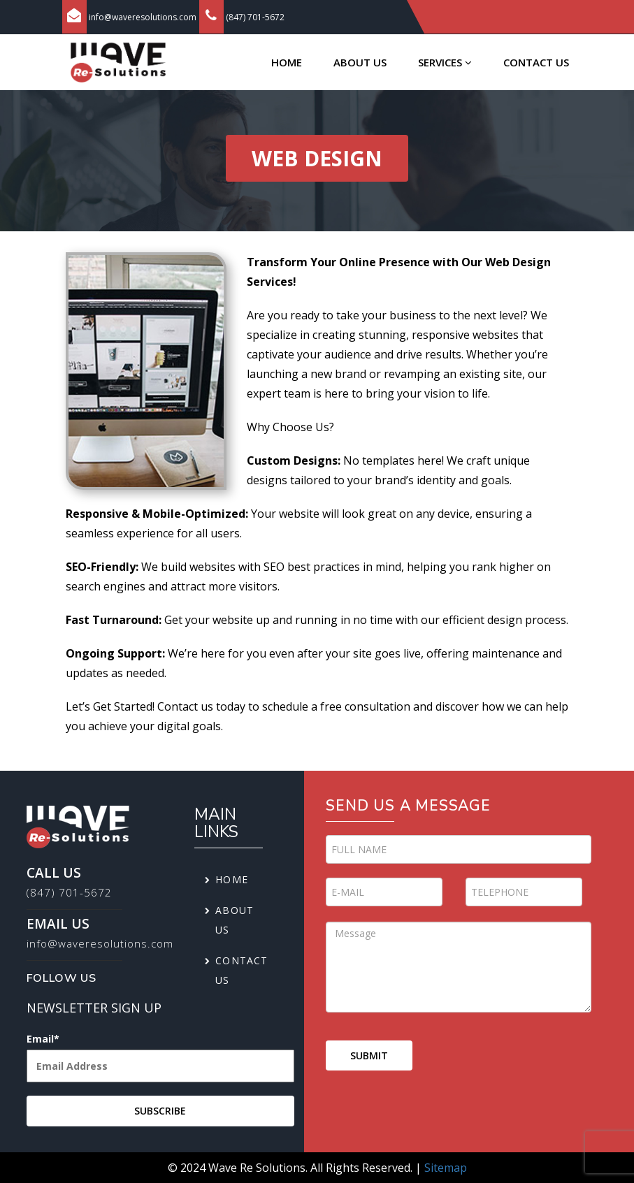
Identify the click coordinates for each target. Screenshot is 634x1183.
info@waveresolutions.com (142, 17)
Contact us (536, 62)
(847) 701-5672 (255, 17)
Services (445, 62)
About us (360, 62)
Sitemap (445, 1167)
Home (286, 62)
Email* (161, 1060)
